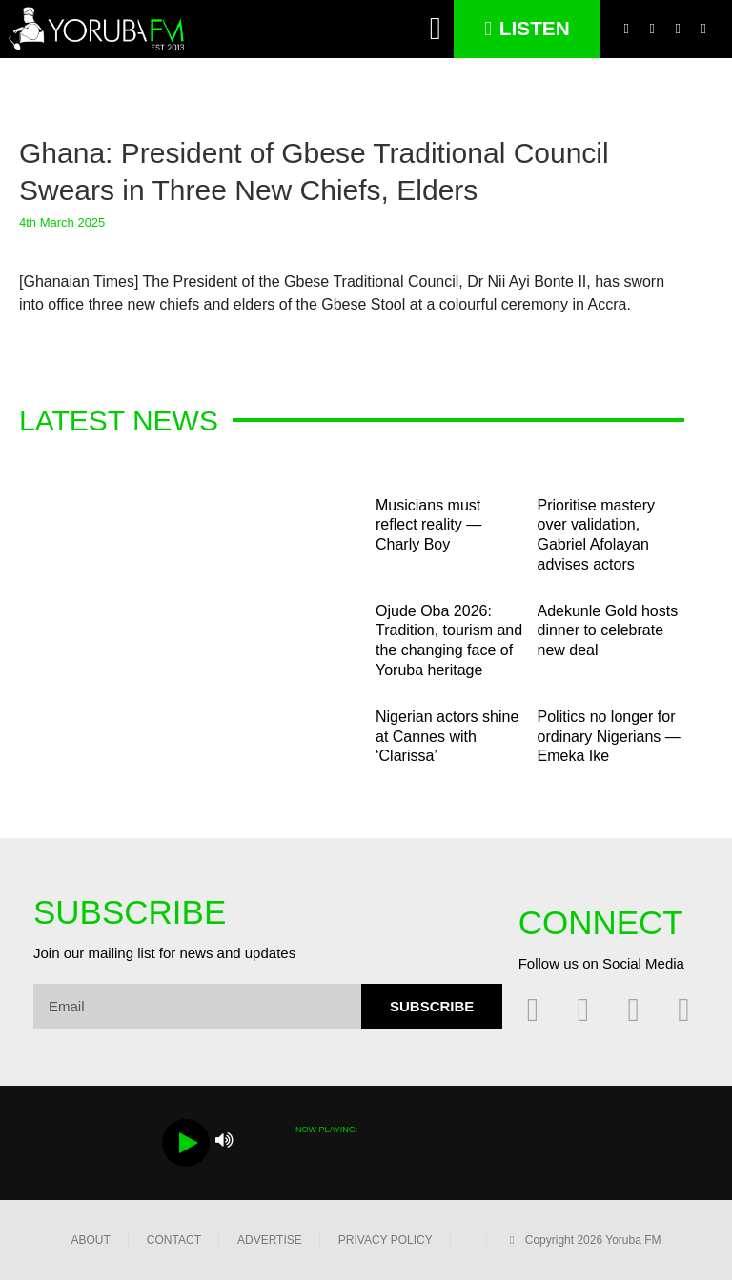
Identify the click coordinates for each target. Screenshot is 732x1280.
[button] (436, 29)
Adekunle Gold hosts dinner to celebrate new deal (608, 631)
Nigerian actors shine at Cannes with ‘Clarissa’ (447, 737)
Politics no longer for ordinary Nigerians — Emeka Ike (609, 737)
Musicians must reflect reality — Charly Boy (428, 525)
